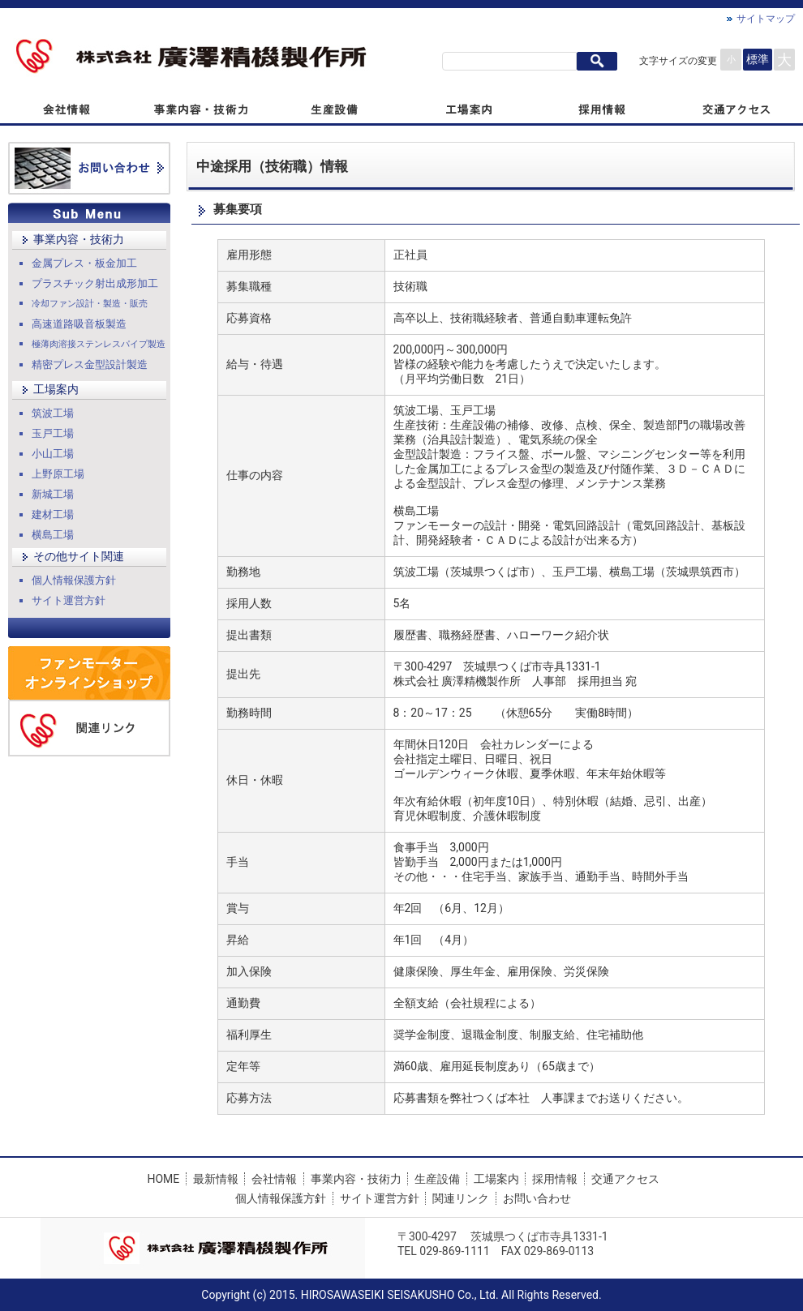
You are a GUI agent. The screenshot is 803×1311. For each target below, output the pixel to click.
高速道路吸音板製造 (79, 324)
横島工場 (53, 535)
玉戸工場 (53, 433)
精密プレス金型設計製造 (90, 364)
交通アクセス (625, 1178)
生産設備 (437, 1178)
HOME (163, 1178)
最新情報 (215, 1178)
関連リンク (460, 1198)
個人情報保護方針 (74, 580)
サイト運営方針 (68, 600)
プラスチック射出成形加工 (95, 283)
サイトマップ (765, 18)
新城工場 (53, 494)
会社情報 (274, 1178)
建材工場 (53, 514)
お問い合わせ (537, 1198)
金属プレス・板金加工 (84, 263)
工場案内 (56, 389)
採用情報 (555, 1178)
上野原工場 (58, 474)
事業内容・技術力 (78, 239)
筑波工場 (53, 413)
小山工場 (53, 454)
